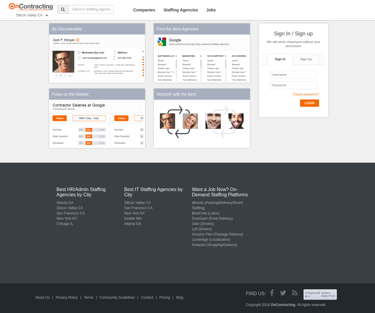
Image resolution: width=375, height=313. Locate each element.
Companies (144, 10)
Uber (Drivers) (203, 224)
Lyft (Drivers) (202, 229)
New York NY (67, 218)
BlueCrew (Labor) (205, 213)
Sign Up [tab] (306, 59)
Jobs (211, 10)
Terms (88, 297)
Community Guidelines (117, 297)
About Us (42, 297)
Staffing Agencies (180, 10)
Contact (147, 297)
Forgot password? (306, 94)
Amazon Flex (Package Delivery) (217, 234)
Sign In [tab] (280, 59)
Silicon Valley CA (70, 208)
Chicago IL (65, 224)
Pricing (164, 297)
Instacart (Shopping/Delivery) (214, 245)
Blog (179, 297)
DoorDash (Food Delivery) (212, 218)
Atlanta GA (65, 203)
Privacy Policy (67, 297)
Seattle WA (133, 218)
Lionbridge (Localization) (211, 240)
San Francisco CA (71, 213)
